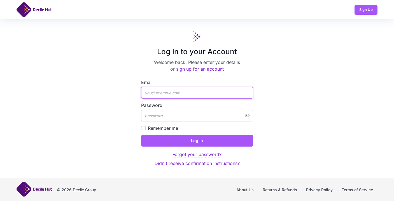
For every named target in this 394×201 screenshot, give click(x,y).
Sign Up (366, 9)
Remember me (163, 128)
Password (151, 105)
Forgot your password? (197, 154)
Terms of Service (357, 189)
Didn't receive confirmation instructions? (197, 163)
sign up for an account (200, 69)
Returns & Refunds (280, 189)
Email (147, 82)
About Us (245, 189)
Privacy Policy (319, 189)
